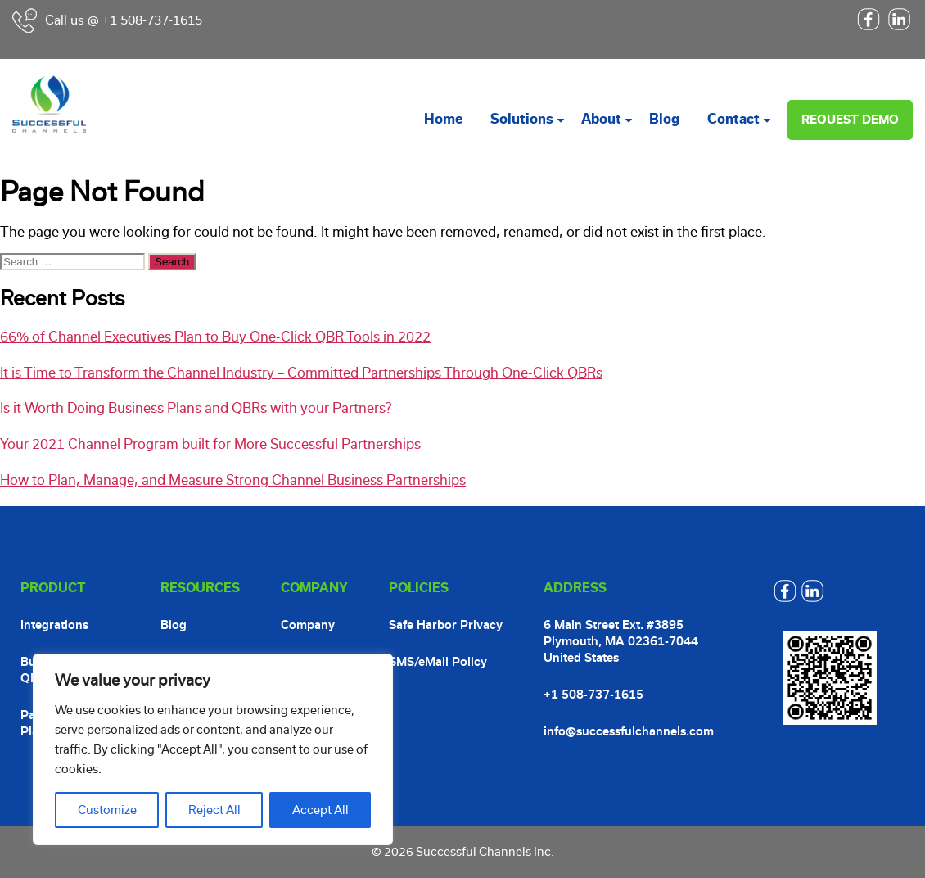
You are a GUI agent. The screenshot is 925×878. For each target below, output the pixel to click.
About (601, 119)
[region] (213, 749)
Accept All (320, 810)
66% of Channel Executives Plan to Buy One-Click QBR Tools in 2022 (215, 337)
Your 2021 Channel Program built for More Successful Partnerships (210, 444)
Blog (664, 119)
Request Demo (850, 119)
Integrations (54, 624)
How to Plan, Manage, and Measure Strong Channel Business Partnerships (233, 480)
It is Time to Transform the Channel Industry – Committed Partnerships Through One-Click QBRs (301, 373)
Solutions (521, 119)
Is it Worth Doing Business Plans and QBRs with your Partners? (195, 408)
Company (308, 624)
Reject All (214, 810)
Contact (733, 119)
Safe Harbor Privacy (446, 624)
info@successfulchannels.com (629, 731)
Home (443, 119)
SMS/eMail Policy (438, 661)
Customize (107, 810)
